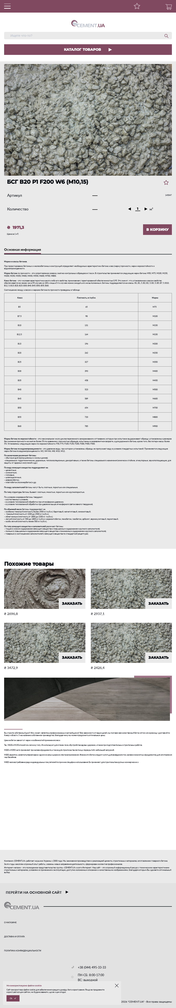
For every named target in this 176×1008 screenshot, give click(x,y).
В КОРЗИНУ (157, 230)
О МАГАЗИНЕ (10, 922)
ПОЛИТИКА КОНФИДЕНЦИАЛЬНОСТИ (22, 950)
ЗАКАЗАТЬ (72, 604)
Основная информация (22, 249)
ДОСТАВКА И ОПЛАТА (14, 936)
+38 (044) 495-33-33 (92, 967)
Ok (11, 998)
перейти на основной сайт (37, 892)
